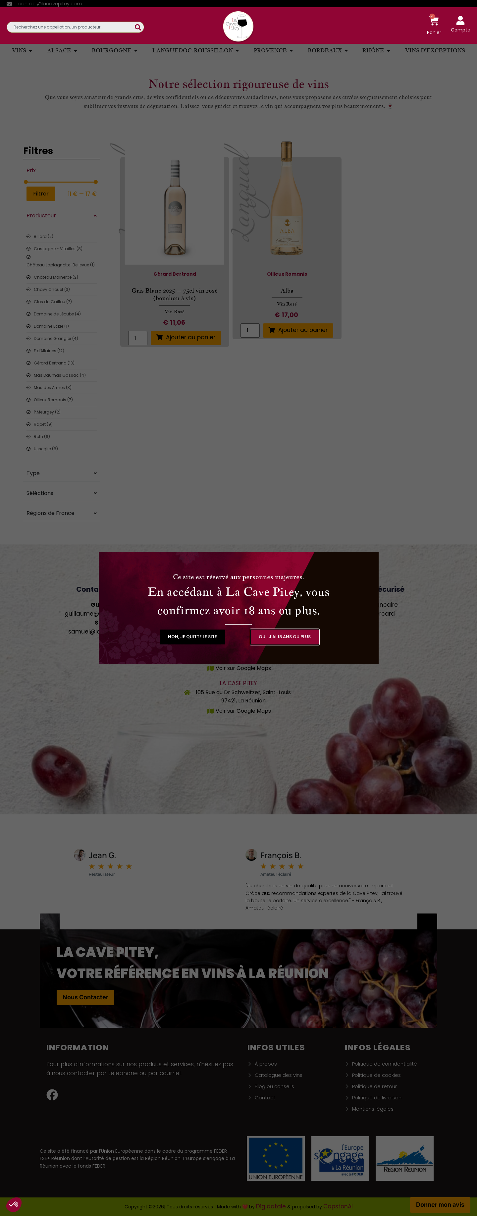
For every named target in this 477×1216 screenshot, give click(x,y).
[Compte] (460, 20)
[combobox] (71, 27)
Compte (460, 30)
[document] (238, 608)
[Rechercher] (139, 27)
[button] (192, 637)
